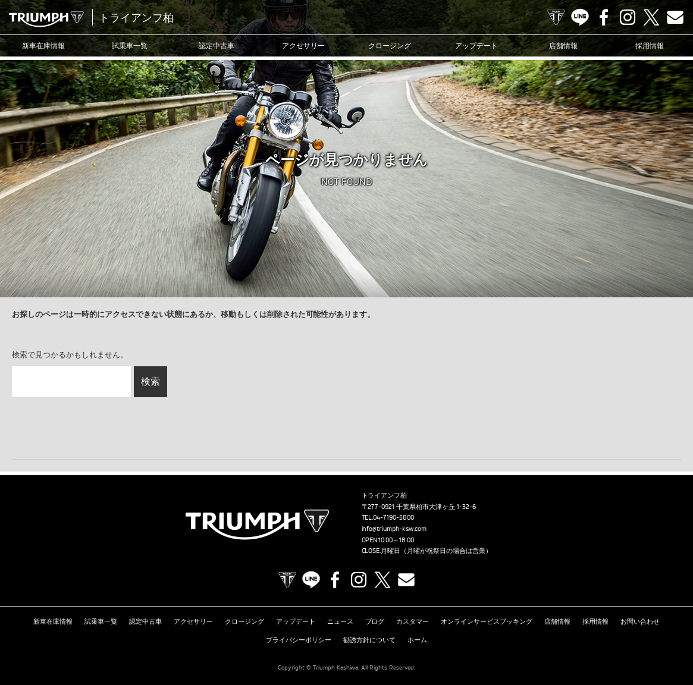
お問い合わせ (640, 621)
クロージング (389, 45)
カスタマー (412, 621)
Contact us (675, 17)
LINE (580, 17)
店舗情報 (563, 45)
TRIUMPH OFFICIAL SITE (556, 17)
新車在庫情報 (43, 45)
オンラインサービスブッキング (486, 621)
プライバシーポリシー (298, 640)
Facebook (604, 17)
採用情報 (649, 45)
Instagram (627, 17)
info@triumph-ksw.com (394, 528)
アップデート (476, 45)
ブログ (375, 621)
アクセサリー (303, 45)
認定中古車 (216, 45)
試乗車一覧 (130, 45)
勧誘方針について (369, 640)
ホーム (417, 640)
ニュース (340, 621)
